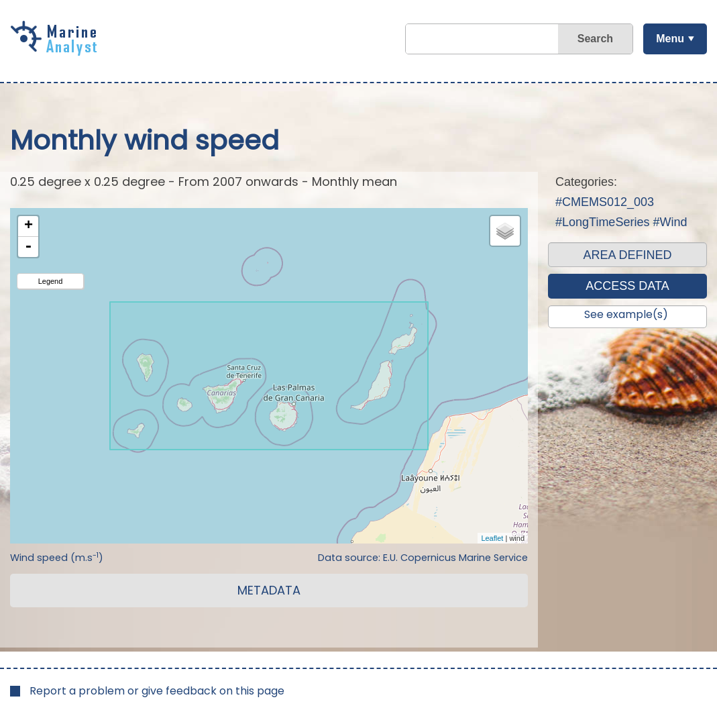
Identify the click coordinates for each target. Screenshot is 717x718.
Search (595, 38)
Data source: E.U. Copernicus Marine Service (423, 557)
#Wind (670, 222)
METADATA (268, 590)
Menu (670, 38)
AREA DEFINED (627, 255)
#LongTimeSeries (602, 222)
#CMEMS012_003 (604, 202)
